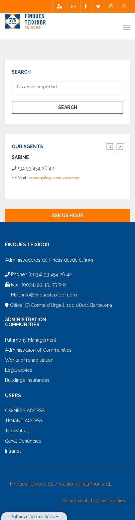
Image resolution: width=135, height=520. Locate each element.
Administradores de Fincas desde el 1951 (49, 260)
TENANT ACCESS (23, 420)
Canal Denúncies (23, 441)
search (67, 107)
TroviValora (17, 430)
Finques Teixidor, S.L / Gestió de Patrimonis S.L (61, 484)
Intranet (13, 451)
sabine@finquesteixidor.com (54, 178)
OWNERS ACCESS (24, 410)
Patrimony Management (30, 340)
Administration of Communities (38, 350)
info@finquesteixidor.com (49, 294)
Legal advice (18, 370)
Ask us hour (68, 215)
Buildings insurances (27, 380)
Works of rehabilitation (29, 360)
